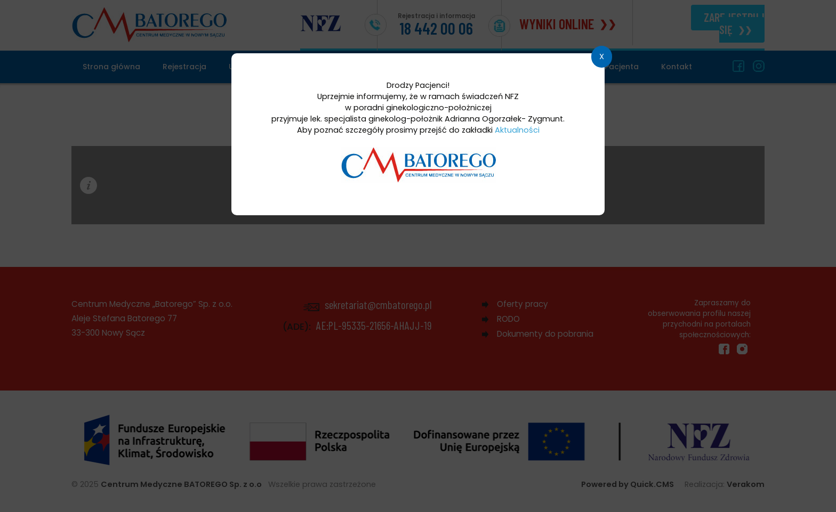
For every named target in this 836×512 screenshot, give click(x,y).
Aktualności (517, 130)
